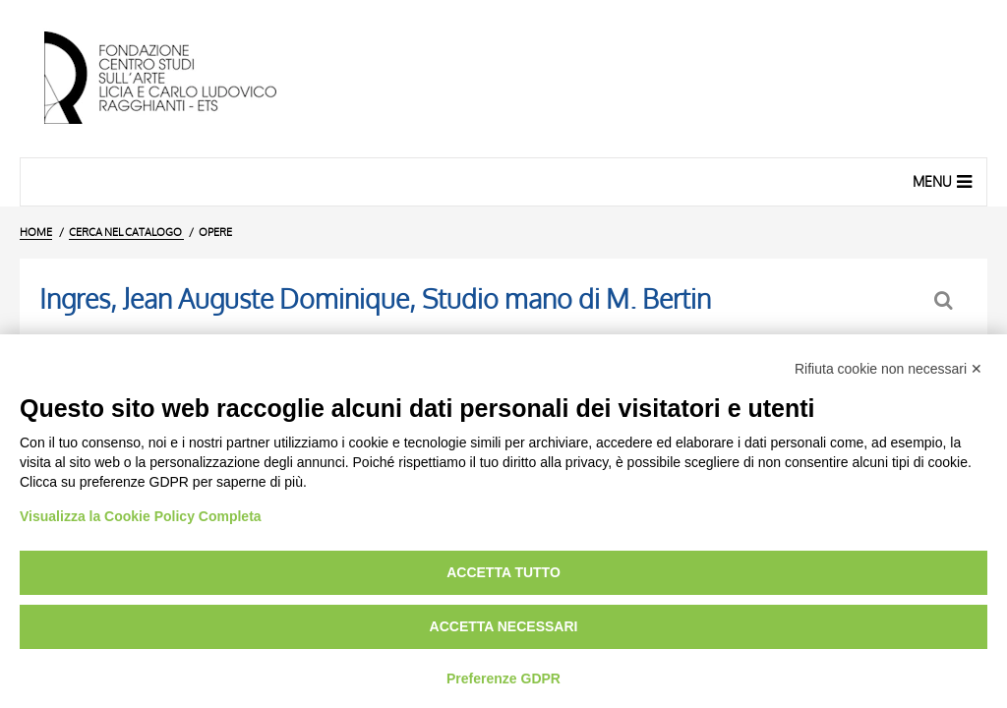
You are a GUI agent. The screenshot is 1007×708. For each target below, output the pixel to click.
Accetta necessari (504, 626)
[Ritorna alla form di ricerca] (945, 300)
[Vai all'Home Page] (177, 78)
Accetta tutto (503, 572)
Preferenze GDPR (503, 678)
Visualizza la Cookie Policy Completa (141, 516)
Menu (945, 181)
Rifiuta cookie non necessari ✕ (888, 369)
